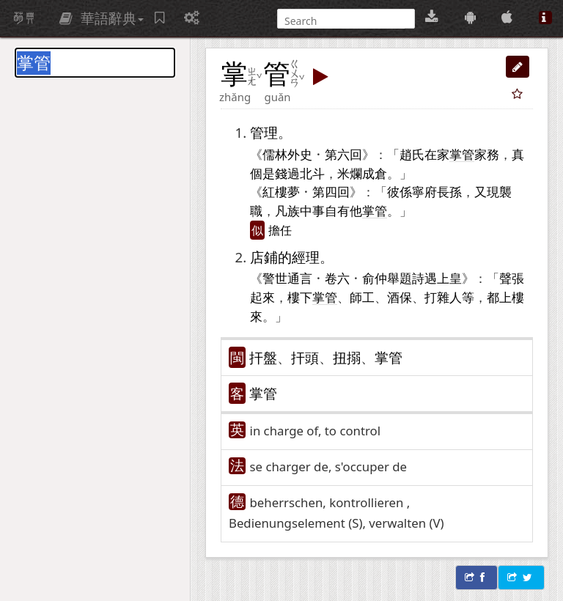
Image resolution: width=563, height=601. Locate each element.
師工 (362, 297)
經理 (306, 257)
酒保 (399, 297)
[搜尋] (344, 21)
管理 (264, 132)
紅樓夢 (281, 191)
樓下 (299, 297)
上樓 (511, 297)
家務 (486, 154)
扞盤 (263, 357)
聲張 (511, 277)
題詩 (412, 277)
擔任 (280, 230)
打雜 (436, 297)
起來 (262, 297)
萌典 (24, 18)
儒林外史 (287, 154)
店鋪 (264, 257)
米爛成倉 (362, 173)
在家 (436, 154)
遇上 (436, 277)
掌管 (388, 357)
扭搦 (347, 357)
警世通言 (287, 277)
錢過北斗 (300, 173)
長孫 (449, 191)
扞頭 (305, 357)
